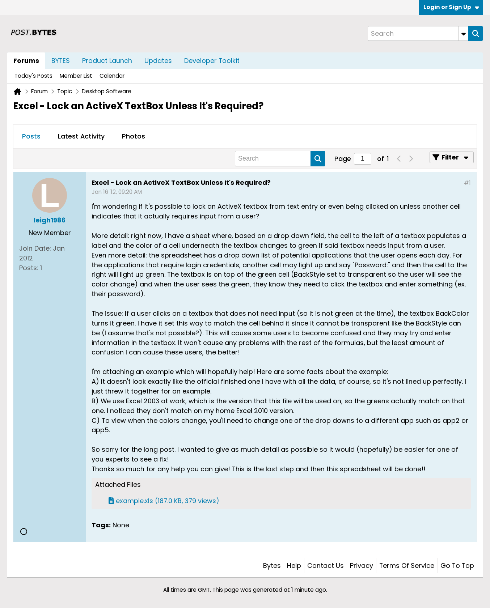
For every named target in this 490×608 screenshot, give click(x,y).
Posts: (28, 267)
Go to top (457, 565)
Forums (26, 60)
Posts (31, 136)
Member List (76, 76)
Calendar (112, 76)
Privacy (361, 565)
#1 (467, 183)
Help (294, 565)
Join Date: (35, 248)
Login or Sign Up (451, 7)
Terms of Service (406, 565)
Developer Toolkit (212, 60)
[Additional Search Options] (464, 33)
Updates (158, 60)
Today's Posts (33, 76)
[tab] (31, 137)
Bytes (272, 565)
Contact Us (325, 565)
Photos (133, 136)
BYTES (60, 60)
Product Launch (107, 60)
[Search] (418, 33)
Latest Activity (81, 136)
